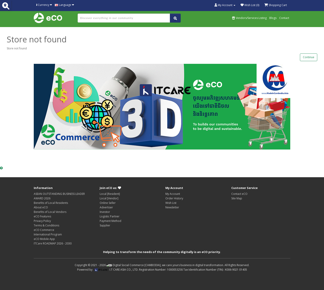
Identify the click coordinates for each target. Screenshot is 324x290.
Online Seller (108, 203)
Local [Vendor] (109, 198)
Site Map (236, 198)
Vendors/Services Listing (249, 18)
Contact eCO (239, 194)
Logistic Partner (109, 216)
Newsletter (172, 207)
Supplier (105, 225)
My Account (172, 194)
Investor (105, 212)
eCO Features (42, 216)
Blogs (273, 18)
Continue (308, 57)
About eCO (41, 207)
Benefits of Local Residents (51, 203)
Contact (284, 18)
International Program (48, 234)
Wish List (170, 203)
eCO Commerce (44, 230)
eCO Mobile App (44, 239)
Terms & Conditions (46, 225)
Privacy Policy (42, 221)
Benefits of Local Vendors (50, 212)
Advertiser (106, 207)
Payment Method (110, 221)
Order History (174, 198)
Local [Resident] (110, 194)
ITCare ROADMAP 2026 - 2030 (53, 243)
